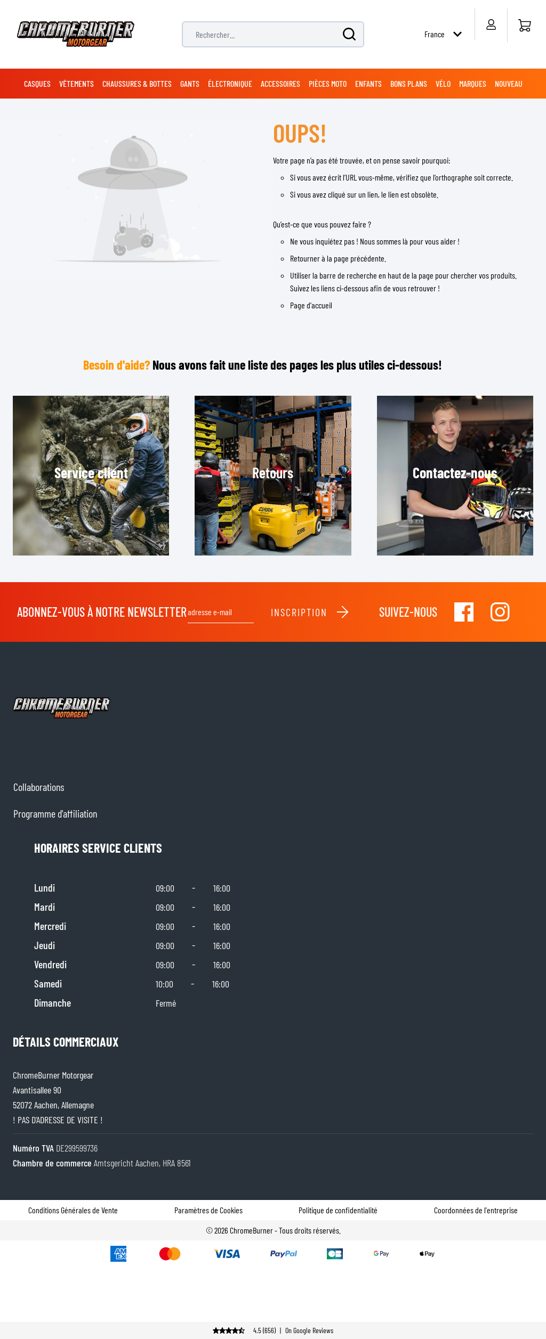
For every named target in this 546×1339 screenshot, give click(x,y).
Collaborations (38, 786)
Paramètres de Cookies (208, 1210)
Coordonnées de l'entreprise (476, 1210)
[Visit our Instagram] (500, 612)
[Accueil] (524, 26)
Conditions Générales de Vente (73, 1210)
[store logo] (75, 34)
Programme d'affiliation (55, 813)
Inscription (310, 612)
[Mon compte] (491, 24)
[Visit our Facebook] (463, 612)
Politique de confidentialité (338, 1210)
